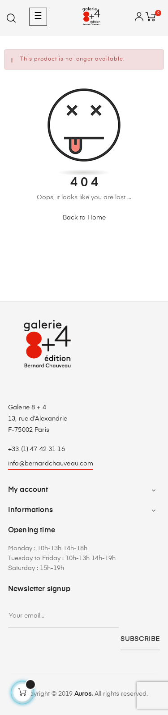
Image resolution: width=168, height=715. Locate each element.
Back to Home (84, 218)
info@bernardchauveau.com (50, 464)
